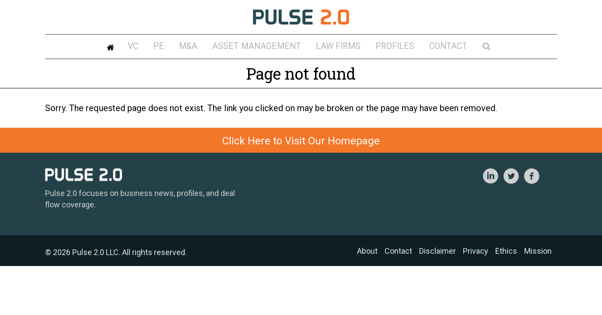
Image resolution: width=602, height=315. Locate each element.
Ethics (506, 251)
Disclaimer (437, 251)
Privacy (475, 251)
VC (169, 47)
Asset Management (264, 47)
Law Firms (332, 47)
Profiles (377, 47)
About (367, 251)
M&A (208, 47)
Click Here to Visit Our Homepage (301, 141)
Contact (421, 47)
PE (187, 47)
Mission (538, 251)
